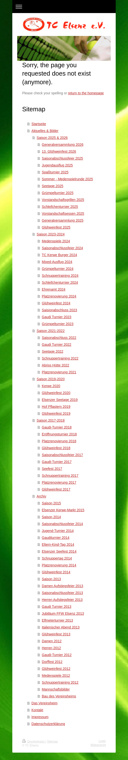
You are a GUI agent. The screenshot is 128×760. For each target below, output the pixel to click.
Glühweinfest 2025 (56, 227)
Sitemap (52, 741)
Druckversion (34, 741)
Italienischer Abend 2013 (61, 627)
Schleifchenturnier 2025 (60, 207)
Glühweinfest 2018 (56, 448)
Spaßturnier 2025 (55, 172)
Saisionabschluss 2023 (59, 310)
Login (102, 741)
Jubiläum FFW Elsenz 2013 (63, 613)
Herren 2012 (51, 648)
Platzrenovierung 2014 (59, 565)
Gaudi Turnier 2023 (56, 317)
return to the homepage (86, 93)
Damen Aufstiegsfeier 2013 (62, 586)
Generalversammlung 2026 (62, 145)
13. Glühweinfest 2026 (59, 151)
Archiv (41, 496)
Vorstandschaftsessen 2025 (63, 213)
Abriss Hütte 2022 (55, 365)
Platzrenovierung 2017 (59, 482)
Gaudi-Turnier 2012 (57, 655)
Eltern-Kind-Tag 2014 (58, 544)
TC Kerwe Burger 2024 (59, 255)
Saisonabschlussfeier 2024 (62, 248)
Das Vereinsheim (45, 703)
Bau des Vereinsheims (59, 696)
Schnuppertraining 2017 (60, 476)
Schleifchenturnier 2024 (60, 282)
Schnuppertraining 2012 (60, 682)
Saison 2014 (51, 517)
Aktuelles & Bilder (45, 131)
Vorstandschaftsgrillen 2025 (63, 200)
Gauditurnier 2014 (55, 538)
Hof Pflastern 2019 (56, 407)
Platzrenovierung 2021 (59, 372)
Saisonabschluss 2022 (59, 338)
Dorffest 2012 (52, 662)
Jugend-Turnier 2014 (58, 531)
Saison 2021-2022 (51, 331)
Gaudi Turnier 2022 (56, 345)
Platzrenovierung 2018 (59, 441)
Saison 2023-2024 (51, 234)
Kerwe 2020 (51, 386)
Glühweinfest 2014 (56, 572)
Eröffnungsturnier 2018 (59, 434)
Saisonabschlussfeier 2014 (62, 524)
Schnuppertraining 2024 (60, 276)
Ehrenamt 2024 (53, 289)
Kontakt (37, 710)
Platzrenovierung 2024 (59, 296)
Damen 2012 (52, 641)
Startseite (39, 124)
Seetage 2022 (52, 351)
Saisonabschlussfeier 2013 (62, 593)
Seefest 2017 (52, 469)
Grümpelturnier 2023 (57, 324)
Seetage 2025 (52, 186)
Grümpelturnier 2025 (57, 193)
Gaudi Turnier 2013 (56, 607)
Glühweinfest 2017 (56, 489)
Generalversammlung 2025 (62, 220)
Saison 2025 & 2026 (52, 138)
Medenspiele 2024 (56, 241)
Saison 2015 (51, 503)
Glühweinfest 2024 (56, 303)
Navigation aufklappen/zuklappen (64, 6)
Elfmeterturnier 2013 (57, 620)
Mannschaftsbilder (56, 689)
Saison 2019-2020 (51, 379)
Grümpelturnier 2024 (57, 269)
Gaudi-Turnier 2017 (57, 462)
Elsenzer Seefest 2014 (59, 551)
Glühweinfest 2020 (56, 393)
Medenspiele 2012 (56, 675)
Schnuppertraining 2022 (60, 358)
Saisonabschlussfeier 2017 (62, 455)
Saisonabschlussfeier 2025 (62, 158)
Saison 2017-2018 (51, 420)
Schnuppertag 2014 (57, 558)
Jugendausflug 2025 (57, 165)
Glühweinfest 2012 (56, 669)
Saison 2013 (51, 579)
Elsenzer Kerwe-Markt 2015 (63, 510)
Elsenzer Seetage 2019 (60, 400)
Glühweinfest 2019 (56, 413)
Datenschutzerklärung (48, 724)
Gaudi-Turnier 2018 (57, 427)
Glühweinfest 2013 (56, 634)
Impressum (40, 717)
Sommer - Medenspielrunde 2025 (67, 179)
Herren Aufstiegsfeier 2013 (62, 600)
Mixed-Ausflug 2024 (57, 262)
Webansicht (98, 745)
